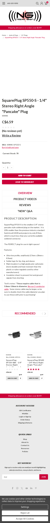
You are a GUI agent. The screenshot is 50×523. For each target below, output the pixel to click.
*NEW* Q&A (25, 211)
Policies (25, 451)
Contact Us (25, 445)
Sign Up (28, 417)
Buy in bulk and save (10, 147)
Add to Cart (12, 378)
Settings (25, 507)
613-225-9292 (12, 3)
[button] (25, 28)
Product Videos (25, 199)
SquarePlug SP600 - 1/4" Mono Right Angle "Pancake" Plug (35, 363)
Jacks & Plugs (13, 35)
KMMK (5, 116)
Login (21, 417)
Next (45, 313)
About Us (25, 442)
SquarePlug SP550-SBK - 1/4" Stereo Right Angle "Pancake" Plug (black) (14, 365)
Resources (25, 448)
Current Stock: (10, 153)
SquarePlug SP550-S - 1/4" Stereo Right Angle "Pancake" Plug (25, 37)
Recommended (25, 313)
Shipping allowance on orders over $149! (25, 28)
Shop (25, 439)
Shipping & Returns (25, 423)
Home (4, 35)
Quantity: (6, 163)
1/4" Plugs (24, 35)
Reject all (25, 512)
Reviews (25, 205)
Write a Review (11, 135)
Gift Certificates (25, 410)
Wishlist (25, 414)
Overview (25, 193)
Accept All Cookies (25, 518)
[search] (36, 3)
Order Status (25, 420)
